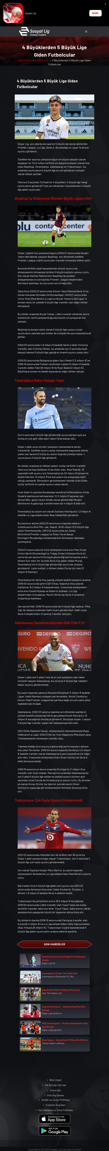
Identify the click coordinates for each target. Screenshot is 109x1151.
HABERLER (41, 60)
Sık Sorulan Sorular (55, 1085)
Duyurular (55, 1090)
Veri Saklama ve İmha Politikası (55, 1110)
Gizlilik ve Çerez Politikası (55, 1099)
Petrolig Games (55, 1095)
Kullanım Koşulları (56, 1105)
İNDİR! (95, 13)
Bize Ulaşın (55, 1079)
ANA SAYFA (24, 60)
